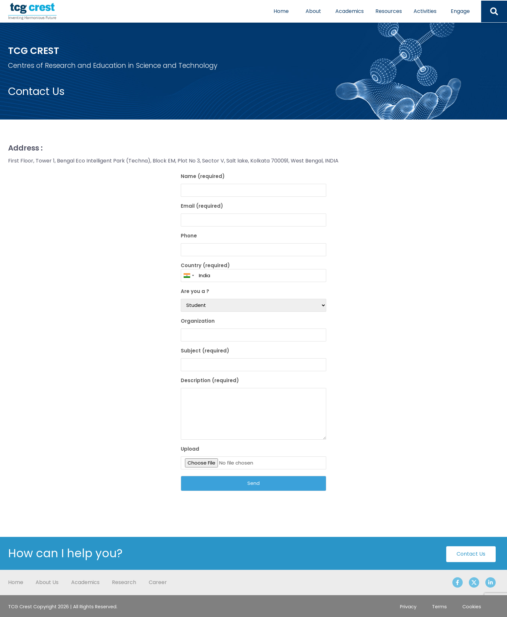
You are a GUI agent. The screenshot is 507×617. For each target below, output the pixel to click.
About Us (47, 582)
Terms (439, 606)
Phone (253, 244)
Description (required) (253, 408)
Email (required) (253, 214)
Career (158, 582)
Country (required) (253, 272)
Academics (349, 11)
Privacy (408, 606)
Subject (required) (253, 359)
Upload (253, 457)
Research (124, 582)
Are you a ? (253, 300)
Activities (425, 11)
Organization (253, 329)
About (313, 11)
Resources (388, 11)
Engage (460, 11)
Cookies (471, 606)
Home (281, 11)
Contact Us (471, 554)
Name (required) (253, 185)
